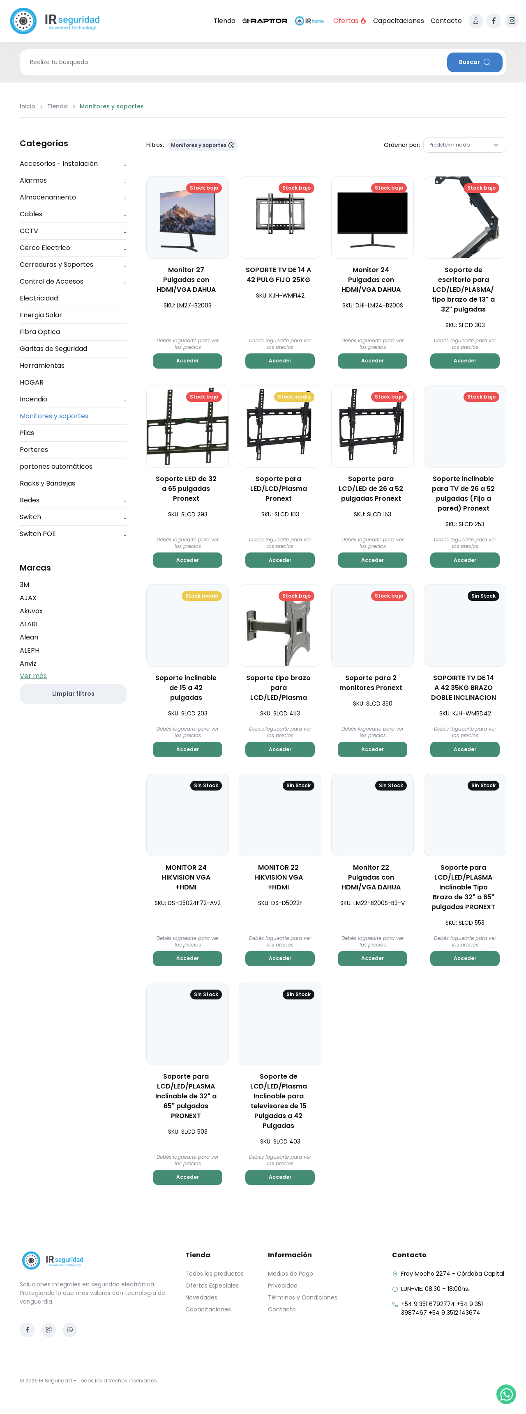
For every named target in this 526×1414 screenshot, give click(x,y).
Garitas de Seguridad (53, 348)
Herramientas (42, 365)
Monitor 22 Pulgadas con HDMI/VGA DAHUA (371, 877)
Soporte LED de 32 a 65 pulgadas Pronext (186, 488)
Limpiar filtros (73, 694)
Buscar (475, 62)
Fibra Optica (40, 332)
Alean (29, 637)
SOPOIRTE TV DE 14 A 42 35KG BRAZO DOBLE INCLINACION (463, 687)
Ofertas (350, 20)
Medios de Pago (290, 1274)
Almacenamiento (73, 197)
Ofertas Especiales (212, 1285)
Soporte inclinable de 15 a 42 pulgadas (186, 687)
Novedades (201, 1297)
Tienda (224, 20)
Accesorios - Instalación (73, 164)
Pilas (27, 433)
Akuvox (31, 611)
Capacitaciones (398, 20)
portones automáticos (56, 466)
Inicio (27, 106)
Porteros (34, 449)
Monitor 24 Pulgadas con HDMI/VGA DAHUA (371, 279)
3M (24, 584)
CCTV (73, 231)
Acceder (187, 360)
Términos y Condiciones (302, 1297)
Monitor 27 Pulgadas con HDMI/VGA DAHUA (186, 279)
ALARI (28, 624)
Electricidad (39, 298)
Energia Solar (41, 315)
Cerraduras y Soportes (73, 265)
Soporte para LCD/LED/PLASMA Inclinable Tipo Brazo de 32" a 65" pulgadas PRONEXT (463, 887)
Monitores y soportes (54, 416)
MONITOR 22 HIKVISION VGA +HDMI (278, 877)
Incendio (73, 399)
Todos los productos (214, 1274)
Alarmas (73, 181)
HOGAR (32, 382)
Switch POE (73, 534)
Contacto (446, 20)
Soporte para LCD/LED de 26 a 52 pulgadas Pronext (371, 488)
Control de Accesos (73, 281)
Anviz (28, 663)
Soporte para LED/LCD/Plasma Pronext (278, 488)
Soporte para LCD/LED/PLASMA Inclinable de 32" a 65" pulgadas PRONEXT (186, 1096)
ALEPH (29, 650)
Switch (73, 517)
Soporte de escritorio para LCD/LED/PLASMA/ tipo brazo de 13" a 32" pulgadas (463, 289)
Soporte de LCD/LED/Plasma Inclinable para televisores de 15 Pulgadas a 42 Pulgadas (278, 1101)
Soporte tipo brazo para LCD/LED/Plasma (278, 687)
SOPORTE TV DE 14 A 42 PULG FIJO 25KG (278, 274)
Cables (73, 214)
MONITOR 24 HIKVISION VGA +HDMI (186, 877)
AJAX (28, 598)
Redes (73, 500)
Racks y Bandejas (47, 483)
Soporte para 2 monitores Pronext (370, 682)
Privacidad (283, 1285)
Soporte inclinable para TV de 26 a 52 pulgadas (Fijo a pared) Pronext (463, 493)
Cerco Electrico (73, 248)
